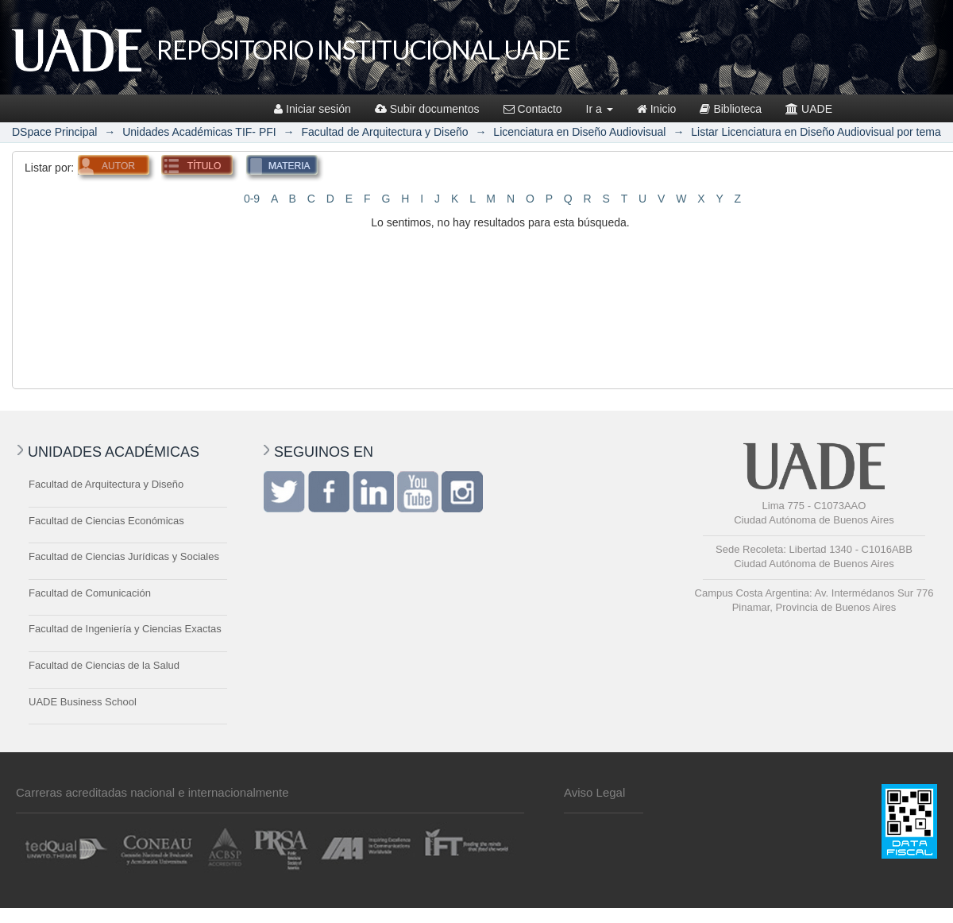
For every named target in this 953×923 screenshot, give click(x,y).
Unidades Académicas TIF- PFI (199, 132)
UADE (808, 108)
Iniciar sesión (312, 108)
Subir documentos (427, 108)
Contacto (533, 108)
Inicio (657, 108)
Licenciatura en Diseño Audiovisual (579, 132)
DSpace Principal (54, 132)
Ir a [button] (599, 108)
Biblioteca (731, 108)
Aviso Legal (594, 792)
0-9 (252, 198)
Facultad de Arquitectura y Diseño (384, 132)
